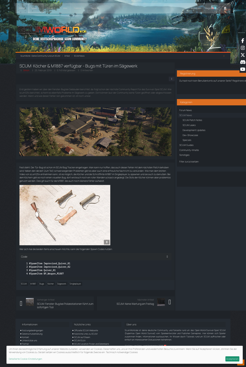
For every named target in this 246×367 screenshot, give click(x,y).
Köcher (118, 174)
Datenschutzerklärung (32, 333)
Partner (25, 343)
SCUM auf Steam (82, 337)
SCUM (28, 287)
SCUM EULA (79, 340)
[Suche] (225, 8)
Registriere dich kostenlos (196, 76)
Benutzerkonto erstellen (199, 87)
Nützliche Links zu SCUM (85, 333)
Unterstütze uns (29, 340)
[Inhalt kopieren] (156, 260)
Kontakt (25, 337)
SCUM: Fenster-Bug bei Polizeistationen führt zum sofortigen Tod (63, 308)
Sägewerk (65, 287)
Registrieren (211, 8)
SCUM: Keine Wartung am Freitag (124, 307)
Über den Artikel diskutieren (200, 175)
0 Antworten (91, 70)
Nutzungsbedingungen (32, 330)
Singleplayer (79, 287)
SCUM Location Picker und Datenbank (91, 343)
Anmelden (196, 8)
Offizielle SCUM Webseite (86, 330)
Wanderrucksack (32, 180)
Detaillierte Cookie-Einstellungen (25, 358)
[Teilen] (161, 79)
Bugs (46, 287)
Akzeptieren (232, 358)
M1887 (146, 174)
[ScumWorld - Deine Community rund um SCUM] (123, 32)
